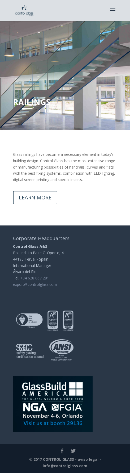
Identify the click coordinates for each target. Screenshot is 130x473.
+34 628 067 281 (34, 278)
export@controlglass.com (35, 284)
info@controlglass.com (65, 465)
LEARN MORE (35, 197)
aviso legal (88, 459)
